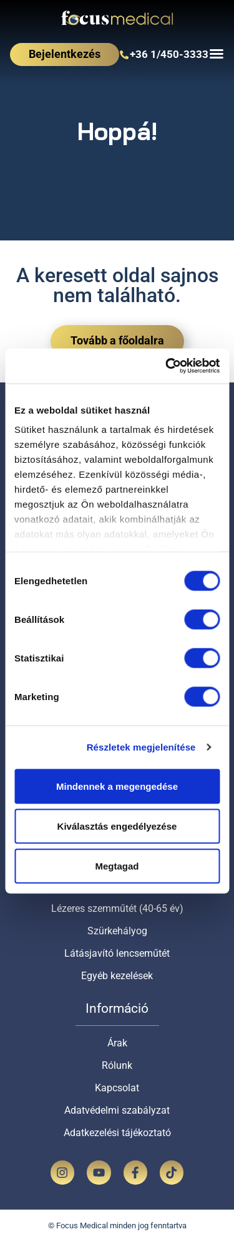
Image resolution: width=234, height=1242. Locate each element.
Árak (117, 1043)
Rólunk (117, 1065)
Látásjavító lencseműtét (117, 953)
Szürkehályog (117, 931)
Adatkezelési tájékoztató (117, 1133)
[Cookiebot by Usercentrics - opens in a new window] (167, 366)
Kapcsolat (117, 1088)
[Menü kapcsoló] (216, 53)
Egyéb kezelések (117, 976)
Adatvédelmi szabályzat (117, 1110)
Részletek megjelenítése (141, 747)
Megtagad (117, 865)
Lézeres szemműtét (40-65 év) (117, 908)
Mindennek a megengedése (117, 785)
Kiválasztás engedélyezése (117, 825)
